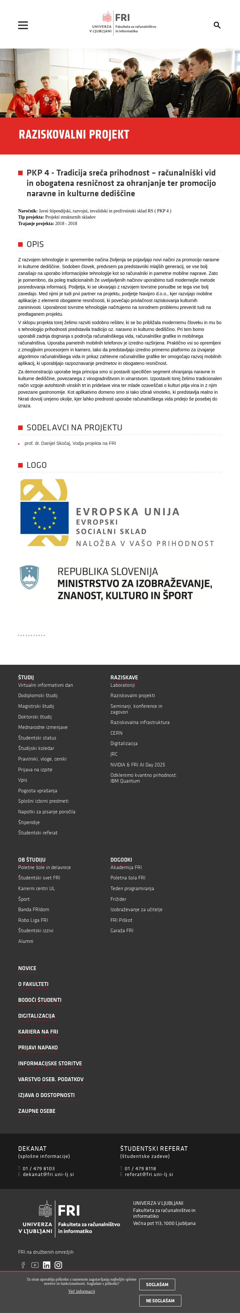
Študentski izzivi (35, 930)
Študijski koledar (36, 748)
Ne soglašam (160, 1303)
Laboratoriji (122, 685)
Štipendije (29, 822)
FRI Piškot (121, 920)
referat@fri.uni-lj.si (149, 1174)
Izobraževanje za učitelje (136, 909)
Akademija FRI (126, 867)
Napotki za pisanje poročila (46, 812)
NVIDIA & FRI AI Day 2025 (137, 765)
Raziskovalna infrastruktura (140, 722)
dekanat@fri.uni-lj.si (48, 1174)
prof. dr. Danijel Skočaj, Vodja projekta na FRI (70, 443)
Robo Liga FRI (33, 920)
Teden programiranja (132, 888)
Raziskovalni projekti (132, 695)
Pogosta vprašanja (37, 790)
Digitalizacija (124, 743)
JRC (114, 754)
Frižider (118, 899)
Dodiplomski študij (38, 695)
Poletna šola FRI (127, 878)
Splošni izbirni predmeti (43, 801)
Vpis (22, 780)
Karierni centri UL (36, 888)
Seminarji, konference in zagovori (136, 709)
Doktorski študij (35, 717)
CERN (116, 733)
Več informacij (81, 1294)
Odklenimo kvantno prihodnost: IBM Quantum (143, 778)
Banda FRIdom (33, 909)
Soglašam (157, 1287)
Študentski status (37, 738)
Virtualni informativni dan (45, 685)
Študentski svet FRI (39, 878)
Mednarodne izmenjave (43, 727)
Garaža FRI (121, 930)
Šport (24, 899)
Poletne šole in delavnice (44, 867)
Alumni (25, 941)
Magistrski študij (36, 706)
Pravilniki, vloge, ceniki (42, 759)
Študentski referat (38, 833)
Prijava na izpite (35, 769)
